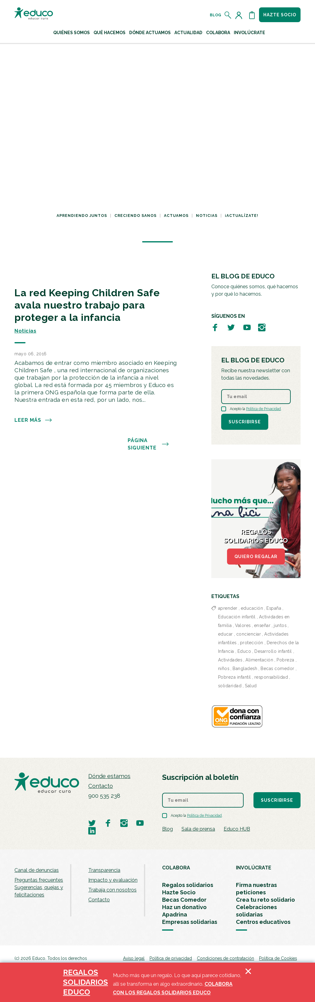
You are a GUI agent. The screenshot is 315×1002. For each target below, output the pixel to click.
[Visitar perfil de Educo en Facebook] (215, 327)
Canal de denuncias (36, 870)
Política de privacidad (171, 958)
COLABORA (176, 868)
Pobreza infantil (234, 677)
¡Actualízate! (241, 216)
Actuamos (176, 216)
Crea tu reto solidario (265, 899)
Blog (215, 15)
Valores (243, 625)
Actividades (230, 659)
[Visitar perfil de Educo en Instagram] (261, 327)
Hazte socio (279, 14)
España (273, 608)
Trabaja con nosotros (112, 890)
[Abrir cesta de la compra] (252, 15)
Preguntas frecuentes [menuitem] (38, 880)
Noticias (206, 216)
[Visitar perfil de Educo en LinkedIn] (92, 830)
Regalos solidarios (187, 885)
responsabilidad (271, 677)
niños (223, 668)
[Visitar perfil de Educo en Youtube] (247, 327)
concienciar (248, 634)
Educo (244, 651)
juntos (280, 625)
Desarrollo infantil (273, 651)
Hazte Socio (179, 892)
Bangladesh (245, 668)
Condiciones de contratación (225, 958)
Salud (251, 685)
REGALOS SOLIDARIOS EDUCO (85, 982)
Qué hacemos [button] (110, 32)
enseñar (262, 625)
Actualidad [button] (188, 32)
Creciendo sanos (135, 216)
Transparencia (104, 870)
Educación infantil (237, 616)
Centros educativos (263, 922)
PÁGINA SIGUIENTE (148, 444)
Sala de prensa (198, 829)
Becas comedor (277, 668)
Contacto (100, 786)
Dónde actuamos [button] (150, 32)
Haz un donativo (184, 907)
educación (252, 608)
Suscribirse (245, 421)
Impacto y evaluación (113, 880)
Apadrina (174, 914)
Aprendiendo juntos (82, 216)
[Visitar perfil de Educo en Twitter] (231, 327)
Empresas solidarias (189, 922)
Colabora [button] (218, 32)
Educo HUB (237, 829)
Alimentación (259, 659)
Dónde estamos (109, 776)
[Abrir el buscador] (228, 15)
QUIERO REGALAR (255, 556)
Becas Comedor (184, 899)
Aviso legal (134, 958)
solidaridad (230, 685)
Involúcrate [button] (249, 32)
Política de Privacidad (263, 409)
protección (251, 642)
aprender (227, 608)
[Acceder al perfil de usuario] (240, 15)
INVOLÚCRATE (253, 868)
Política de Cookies (278, 958)
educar (225, 634)
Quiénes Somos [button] (71, 32)
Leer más (33, 420)
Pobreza (285, 659)
